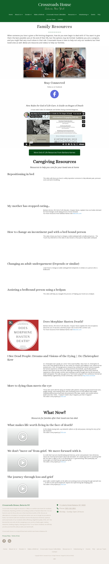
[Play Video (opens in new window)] (22, 437)
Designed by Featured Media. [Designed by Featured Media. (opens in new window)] (67, 555)
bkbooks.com (77, 213)
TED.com (63, 396)
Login (54, 558)
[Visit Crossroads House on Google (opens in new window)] (9, 541)
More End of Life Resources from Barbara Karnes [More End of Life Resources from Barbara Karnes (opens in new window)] (54, 152)
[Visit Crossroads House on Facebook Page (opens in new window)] (4, 541)
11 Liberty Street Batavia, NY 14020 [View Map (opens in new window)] (72, 505)
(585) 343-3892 (70, 508)
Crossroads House (54, 4)
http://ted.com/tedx (89, 375)
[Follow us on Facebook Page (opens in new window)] (54, 94)
